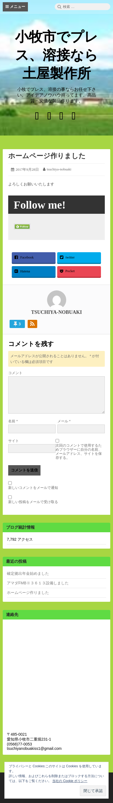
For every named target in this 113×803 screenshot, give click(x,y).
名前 (13, 421)
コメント (15, 373)
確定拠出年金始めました (28, 573)
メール (64, 421)
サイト (13, 441)
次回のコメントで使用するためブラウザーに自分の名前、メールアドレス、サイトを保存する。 (79, 451)
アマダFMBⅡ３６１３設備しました (38, 583)
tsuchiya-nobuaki (59, 169)
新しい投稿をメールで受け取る (33, 502)
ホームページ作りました (47, 156)
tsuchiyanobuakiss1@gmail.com (34, 748)
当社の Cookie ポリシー (69, 781)
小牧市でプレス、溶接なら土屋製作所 (56, 55)
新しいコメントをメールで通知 (33, 488)
